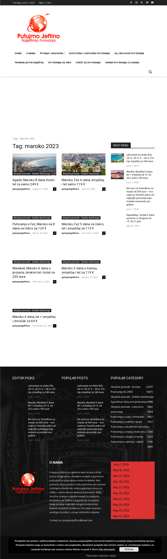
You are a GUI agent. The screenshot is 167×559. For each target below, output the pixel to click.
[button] (150, 71)
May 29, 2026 (121, 475)
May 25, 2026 (121, 498)
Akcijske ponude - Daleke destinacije (32, 173)
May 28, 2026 (121, 481)
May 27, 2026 (121, 487)
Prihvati (129, 549)
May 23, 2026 (121, 510)
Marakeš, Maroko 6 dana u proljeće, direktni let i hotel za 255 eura (33, 272)
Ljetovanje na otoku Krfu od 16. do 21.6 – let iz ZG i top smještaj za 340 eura (140, 158)
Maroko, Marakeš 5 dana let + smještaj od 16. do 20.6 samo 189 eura (139, 174)
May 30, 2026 (121, 470)
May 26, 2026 (121, 493)
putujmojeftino (21, 188)
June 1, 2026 (121, 464)
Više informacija (107, 549)
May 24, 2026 (121, 504)
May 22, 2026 (121, 516)
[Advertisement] (83, 105)
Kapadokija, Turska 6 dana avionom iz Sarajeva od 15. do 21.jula (140, 218)
